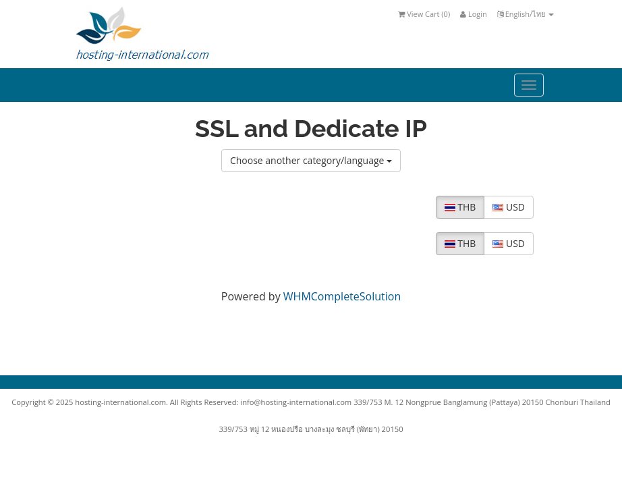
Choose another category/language (311, 160)
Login (473, 14)
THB (460, 206)
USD (508, 206)
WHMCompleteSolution (342, 296)
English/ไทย (525, 14)
